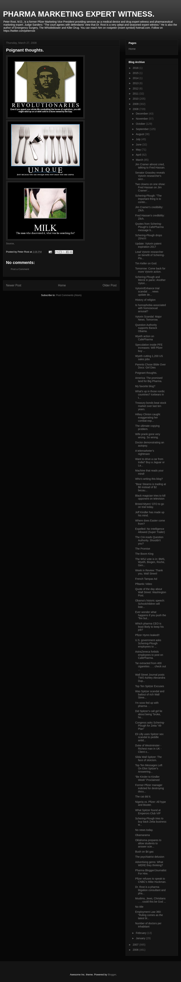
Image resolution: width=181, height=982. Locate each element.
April (139, 154)
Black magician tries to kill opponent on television (150, 497)
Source (10, 243)
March (140, 159)
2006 (136, 949)
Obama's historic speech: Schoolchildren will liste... (150, 603)
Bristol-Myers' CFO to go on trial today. (149, 505)
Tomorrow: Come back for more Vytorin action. (150, 270)
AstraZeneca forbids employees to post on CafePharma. (149, 655)
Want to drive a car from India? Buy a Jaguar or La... (150, 462)
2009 (136, 103)
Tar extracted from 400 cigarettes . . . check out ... (150, 666)
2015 (136, 73)
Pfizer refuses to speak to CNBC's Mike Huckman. (150, 880)
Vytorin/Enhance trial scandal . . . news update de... (147, 291)
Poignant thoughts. (146, 372)
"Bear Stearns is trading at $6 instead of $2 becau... (150, 487)
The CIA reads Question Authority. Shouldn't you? (149, 540)
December (142, 113)
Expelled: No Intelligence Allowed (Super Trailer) (150, 530)
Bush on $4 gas (144, 851)
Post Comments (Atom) (68, 295)
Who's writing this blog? (149, 478)
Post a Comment (20, 269)
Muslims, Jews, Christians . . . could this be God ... (150, 900)
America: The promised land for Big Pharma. (148, 379)
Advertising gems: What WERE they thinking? (149, 863)
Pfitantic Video (143, 583)
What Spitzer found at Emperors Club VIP (148, 812)
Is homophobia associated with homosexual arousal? (150, 308)
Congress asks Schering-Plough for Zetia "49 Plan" (150, 726)
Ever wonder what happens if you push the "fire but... (150, 615)
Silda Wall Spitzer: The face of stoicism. (148, 758)
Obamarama (142, 835)
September (142, 129)
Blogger (112, 974)
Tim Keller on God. (146, 263)
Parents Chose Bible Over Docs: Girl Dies (150, 366)
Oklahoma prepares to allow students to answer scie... (148, 843)
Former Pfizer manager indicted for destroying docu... (149, 788)
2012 (136, 88)
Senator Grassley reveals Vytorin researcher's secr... (150, 176)
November (142, 118)
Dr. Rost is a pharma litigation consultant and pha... (150, 890)
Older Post (110, 285)
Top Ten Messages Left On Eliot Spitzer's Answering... (148, 768)
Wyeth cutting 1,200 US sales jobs (149, 358)
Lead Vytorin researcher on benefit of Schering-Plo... (150, 255)
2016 (136, 67)
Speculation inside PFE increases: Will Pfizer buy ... (149, 348)
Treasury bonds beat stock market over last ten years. (150, 406)
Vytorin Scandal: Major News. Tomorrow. (148, 318)
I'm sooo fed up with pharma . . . (147, 704)
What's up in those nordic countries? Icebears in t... (150, 394)
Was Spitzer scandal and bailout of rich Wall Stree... (149, 694)
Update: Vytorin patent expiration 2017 (148, 245)
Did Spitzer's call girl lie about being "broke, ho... (148, 714)
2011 (136, 93)
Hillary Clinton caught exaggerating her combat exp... (147, 417)
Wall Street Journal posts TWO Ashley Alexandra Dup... (150, 678)
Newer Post (13, 285)
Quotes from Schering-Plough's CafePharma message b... (149, 227)
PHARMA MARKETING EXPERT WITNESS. (78, 14)
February (141, 932)
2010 (136, 98)
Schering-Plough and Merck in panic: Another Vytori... (150, 280)
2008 (136, 109)
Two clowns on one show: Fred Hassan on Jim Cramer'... (150, 187)
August (140, 134)
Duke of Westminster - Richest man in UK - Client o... (148, 748)
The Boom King (144, 553)
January (141, 938)
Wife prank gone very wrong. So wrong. (147, 436)
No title (139, 906)
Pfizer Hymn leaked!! (147, 635)
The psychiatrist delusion (149, 856)
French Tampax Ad (146, 578)
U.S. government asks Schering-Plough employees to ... (148, 643)
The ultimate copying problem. (147, 427)
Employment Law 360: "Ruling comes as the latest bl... (149, 915)
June (139, 144)
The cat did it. (143, 796)
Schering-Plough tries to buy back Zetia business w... (150, 821)
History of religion (145, 299)
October (141, 123)
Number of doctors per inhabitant (148, 925)
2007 (136, 944)
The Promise (142, 548)
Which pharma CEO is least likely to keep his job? (149, 626)
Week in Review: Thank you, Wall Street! (149, 572)
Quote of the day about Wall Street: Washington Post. (150, 592)
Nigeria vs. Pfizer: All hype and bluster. (150, 803)
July (138, 139)
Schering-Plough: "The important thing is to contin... (148, 199)
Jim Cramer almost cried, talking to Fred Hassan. (150, 166)
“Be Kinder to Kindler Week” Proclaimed (147, 778)
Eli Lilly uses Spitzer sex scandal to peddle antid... (149, 737)
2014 (136, 78)
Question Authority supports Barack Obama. (146, 328)
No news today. (144, 829)
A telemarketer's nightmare (144, 452)
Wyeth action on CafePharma (144, 338)
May (138, 149)
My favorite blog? (145, 386)
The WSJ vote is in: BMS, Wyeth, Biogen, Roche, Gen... (150, 562)
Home (62, 285)
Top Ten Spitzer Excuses (149, 686)
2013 (136, 83)
